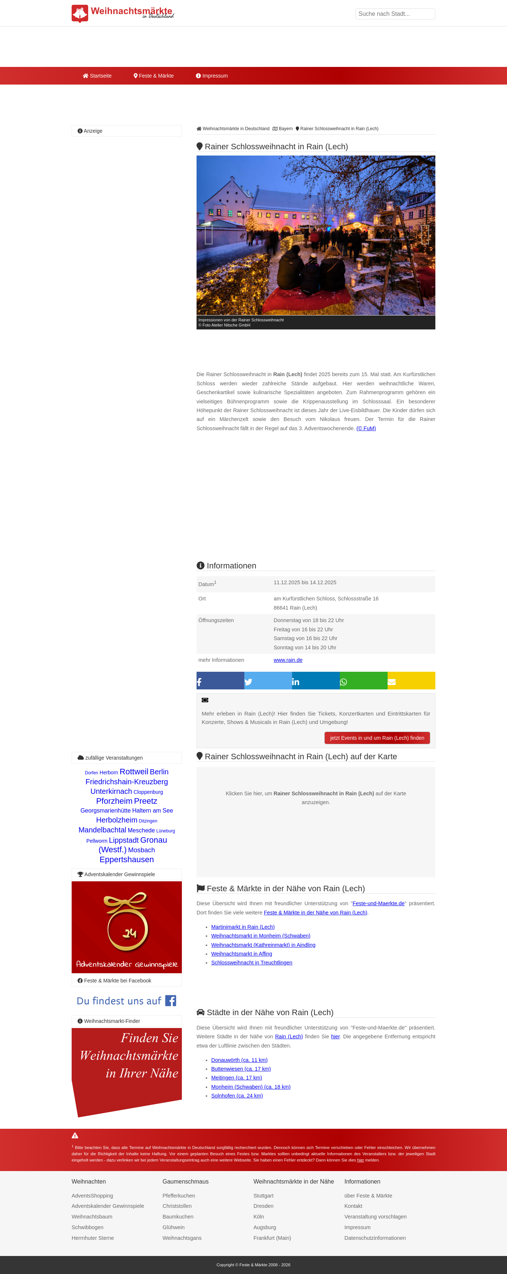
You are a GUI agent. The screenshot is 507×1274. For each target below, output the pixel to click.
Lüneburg (166, 831)
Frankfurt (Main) (272, 1238)
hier (335, 1036)
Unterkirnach (111, 791)
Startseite (97, 76)
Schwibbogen (87, 1227)
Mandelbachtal (102, 830)
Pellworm (97, 841)
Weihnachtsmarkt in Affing (241, 954)
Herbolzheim (116, 820)
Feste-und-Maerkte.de (379, 903)
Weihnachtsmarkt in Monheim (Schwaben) (260, 936)
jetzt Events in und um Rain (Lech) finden (377, 738)
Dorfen (91, 772)
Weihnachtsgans (182, 1238)
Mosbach (141, 850)
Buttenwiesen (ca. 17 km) (241, 1069)
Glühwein (174, 1227)
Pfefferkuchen (179, 1196)
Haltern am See (152, 810)
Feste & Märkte (154, 76)
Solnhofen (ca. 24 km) (237, 1096)
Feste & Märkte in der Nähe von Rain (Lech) (315, 913)
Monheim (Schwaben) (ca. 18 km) (251, 1087)
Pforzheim (114, 801)
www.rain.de (288, 660)
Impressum (212, 76)
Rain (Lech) (289, 1036)
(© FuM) (366, 428)
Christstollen (177, 1206)
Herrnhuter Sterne (93, 1238)
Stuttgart (263, 1196)
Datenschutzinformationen (375, 1238)
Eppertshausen (127, 859)
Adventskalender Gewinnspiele (108, 1206)
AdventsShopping (92, 1196)
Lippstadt (124, 840)
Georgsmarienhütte (105, 810)
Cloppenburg (148, 792)
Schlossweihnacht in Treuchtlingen (251, 963)
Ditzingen (148, 821)
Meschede (141, 830)
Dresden (263, 1206)
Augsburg (265, 1227)
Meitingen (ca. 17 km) (236, 1078)
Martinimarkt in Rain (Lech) (243, 927)
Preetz (146, 801)
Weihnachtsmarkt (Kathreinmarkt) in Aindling (263, 945)
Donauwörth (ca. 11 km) (239, 1060)
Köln (259, 1217)
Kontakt (354, 1206)
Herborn (109, 772)
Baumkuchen (178, 1217)
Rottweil (134, 771)
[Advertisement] (316, 503)
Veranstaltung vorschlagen (376, 1217)
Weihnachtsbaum (92, 1217)
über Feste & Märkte (368, 1196)
